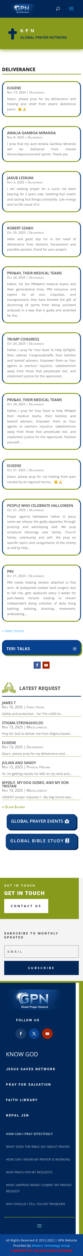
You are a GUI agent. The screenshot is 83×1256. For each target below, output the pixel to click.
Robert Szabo (20, 228)
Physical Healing (38, 767)
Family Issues (35, 707)
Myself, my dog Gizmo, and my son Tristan (35, 784)
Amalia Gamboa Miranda (31, 132)
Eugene (14, 88)
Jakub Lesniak (20, 177)
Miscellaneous (37, 727)
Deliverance (36, 92)
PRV (10, 571)
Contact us (26, 906)
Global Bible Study (37, 841)
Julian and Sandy (19, 762)
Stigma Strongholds (22, 722)
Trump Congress (23, 339)
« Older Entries (13, 631)
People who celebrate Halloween (40, 505)
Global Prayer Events (37, 821)
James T (9, 702)
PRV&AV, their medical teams (34, 273)
